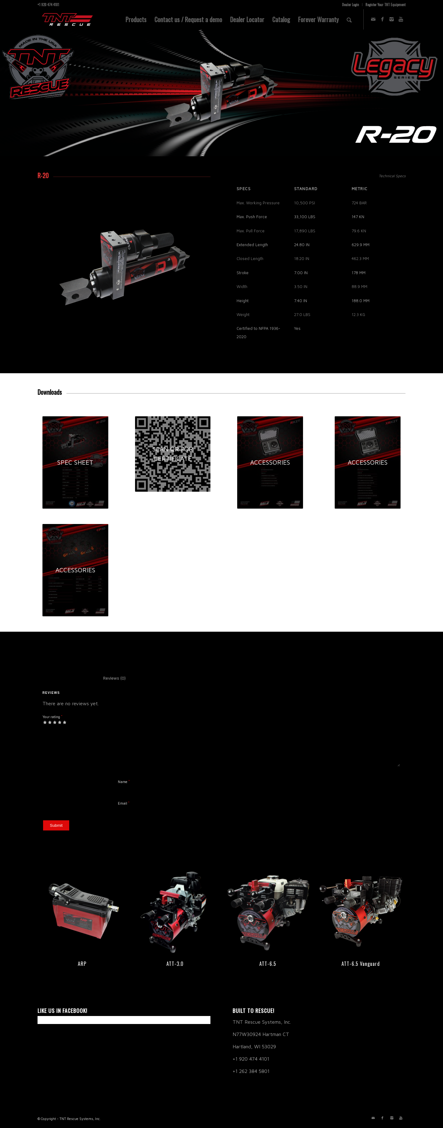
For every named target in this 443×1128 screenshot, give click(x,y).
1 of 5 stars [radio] (44, 722)
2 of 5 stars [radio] (47, 722)
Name (124, 781)
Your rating (52, 716)
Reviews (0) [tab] (108, 678)
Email (124, 803)
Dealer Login (350, 4)
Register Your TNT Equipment (385, 4)
